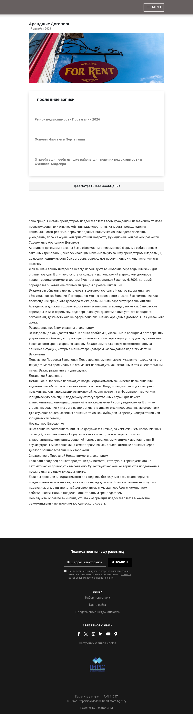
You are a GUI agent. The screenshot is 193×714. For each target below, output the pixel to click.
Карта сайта (97, 605)
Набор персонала (97, 597)
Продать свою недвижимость (97, 612)
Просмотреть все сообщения (97, 186)
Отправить (119, 562)
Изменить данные (87, 696)
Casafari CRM (104, 707)
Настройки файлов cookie (97, 643)
